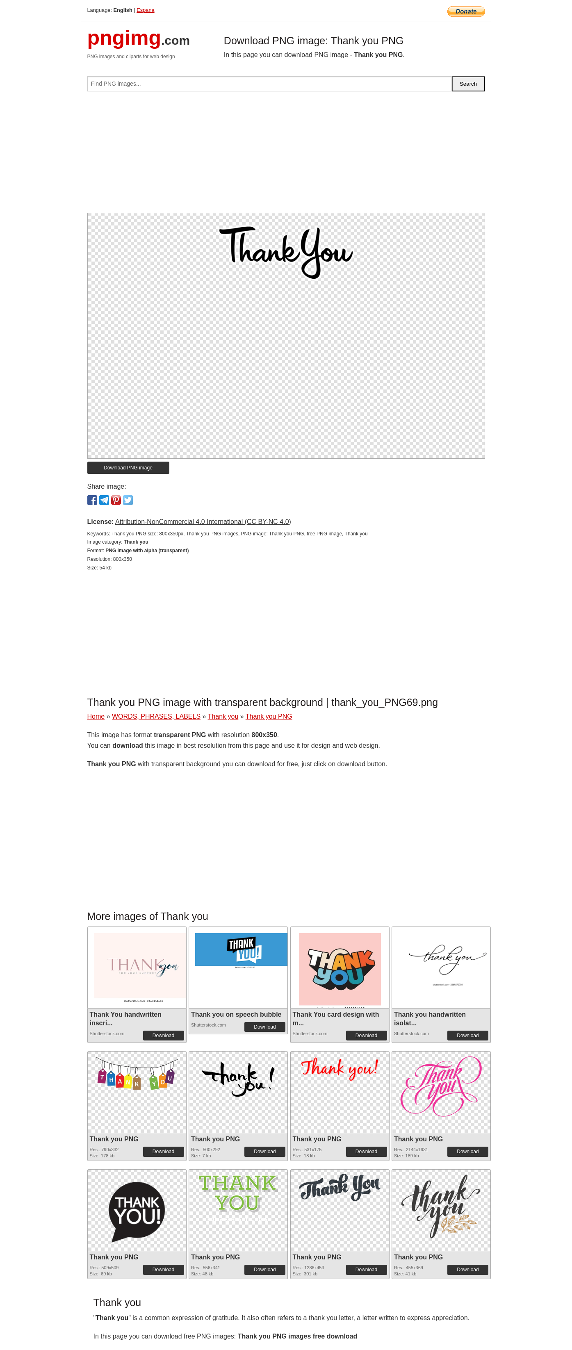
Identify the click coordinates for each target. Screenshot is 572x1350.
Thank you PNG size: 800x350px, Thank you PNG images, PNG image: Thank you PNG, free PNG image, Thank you (240, 534)
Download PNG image (128, 468)
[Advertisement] (286, 155)
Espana (145, 10)
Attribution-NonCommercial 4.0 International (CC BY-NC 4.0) (203, 521)
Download (163, 1035)
